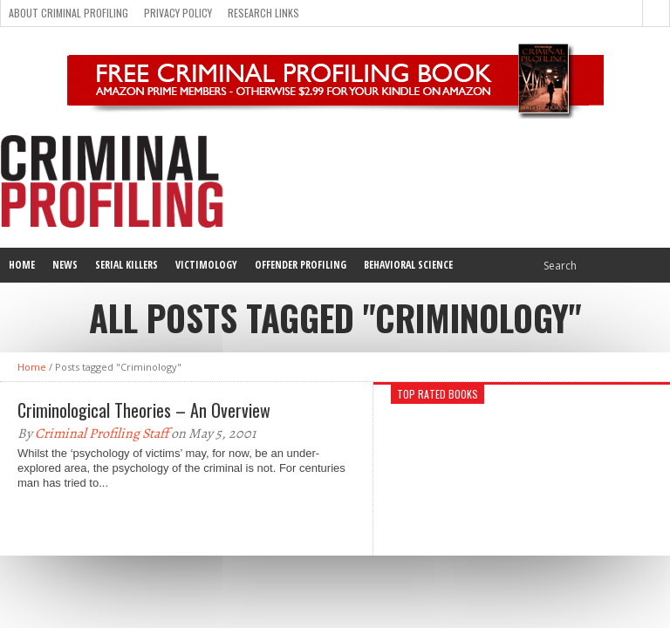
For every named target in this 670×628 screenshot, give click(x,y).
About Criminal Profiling (68, 12)
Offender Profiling (300, 264)
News (65, 264)
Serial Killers (126, 264)
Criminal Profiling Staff (101, 433)
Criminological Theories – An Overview (143, 409)
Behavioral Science (408, 264)
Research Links (263, 12)
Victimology (206, 264)
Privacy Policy (178, 12)
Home (22, 264)
